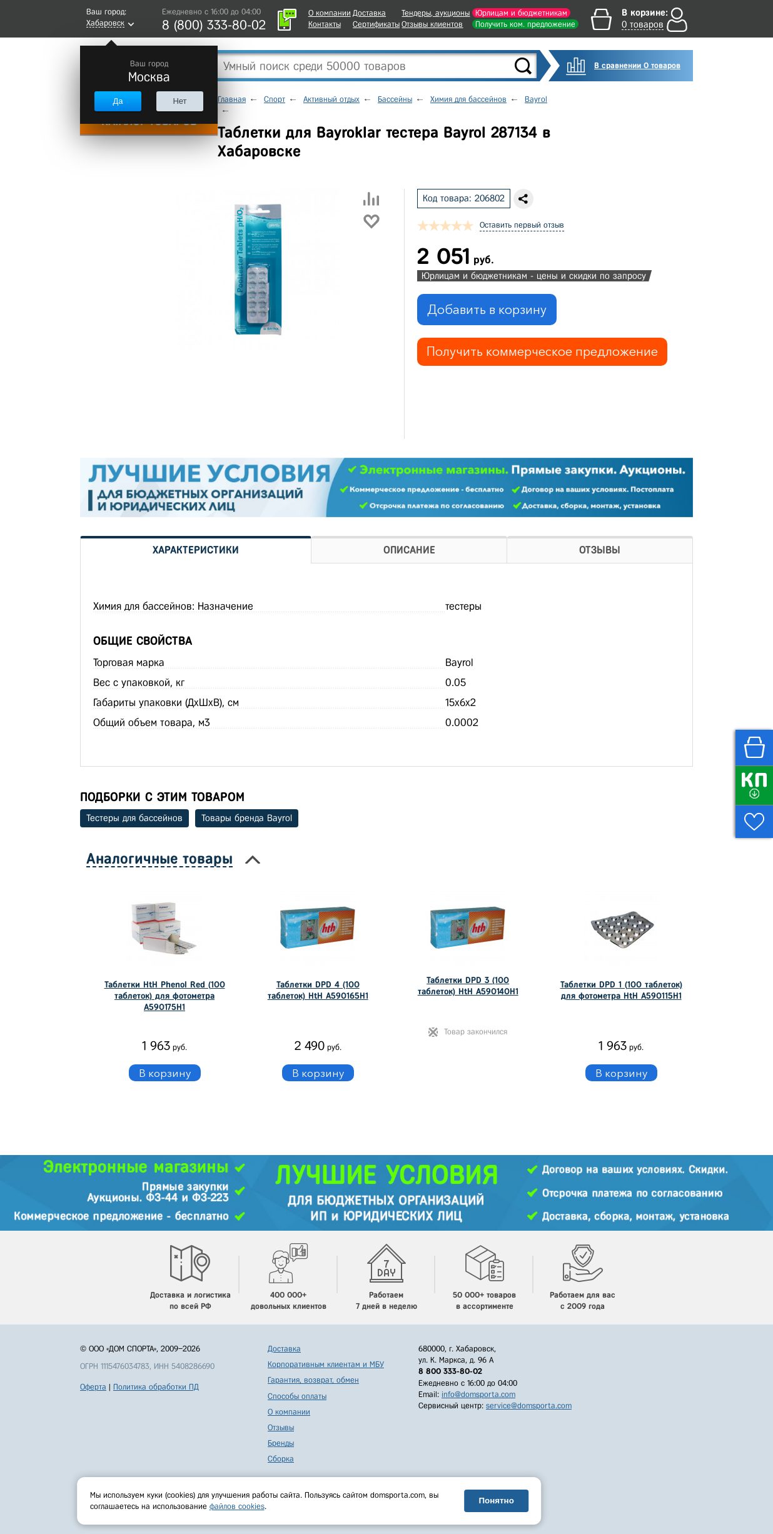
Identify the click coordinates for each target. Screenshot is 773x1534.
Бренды (281, 1443)
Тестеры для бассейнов (134, 818)
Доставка (369, 13)
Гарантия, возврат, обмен (313, 1380)
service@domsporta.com (529, 1405)
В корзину (165, 1072)
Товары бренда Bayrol (246, 818)
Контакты (324, 24)
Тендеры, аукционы (436, 13)
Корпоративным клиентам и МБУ (326, 1364)
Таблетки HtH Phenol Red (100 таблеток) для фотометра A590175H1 (164, 996)
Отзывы (281, 1427)
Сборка (281, 1459)
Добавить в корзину (487, 309)
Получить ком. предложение (525, 24)
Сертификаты (376, 24)
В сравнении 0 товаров (637, 65)
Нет (179, 101)
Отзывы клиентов (432, 24)
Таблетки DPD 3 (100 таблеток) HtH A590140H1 (468, 986)
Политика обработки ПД (156, 1387)
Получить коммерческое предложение (542, 351)
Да (118, 101)
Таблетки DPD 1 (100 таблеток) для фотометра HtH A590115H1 (621, 990)
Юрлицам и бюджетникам (521, 13)
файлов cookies (237, 1506)
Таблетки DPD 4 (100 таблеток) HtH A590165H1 (318, 990)
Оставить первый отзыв (522, 225)
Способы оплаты (297, 1396)
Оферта (93, 1387)
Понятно (496, 1500)
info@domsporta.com (478, 1394)
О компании (329, 13)
